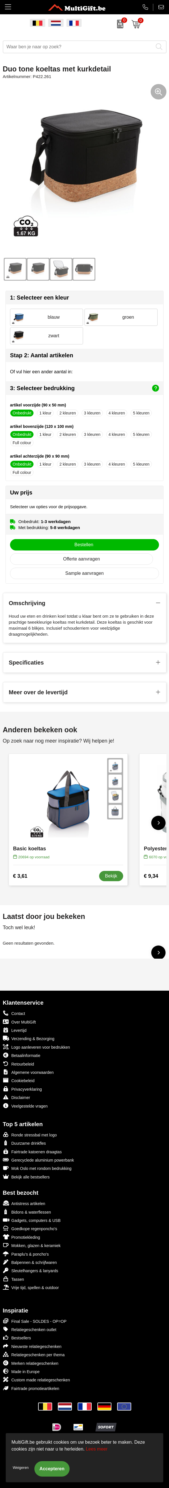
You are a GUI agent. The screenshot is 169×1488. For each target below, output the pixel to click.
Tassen (13, 1279)
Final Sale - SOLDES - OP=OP (35, 1321)
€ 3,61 (20, 876)
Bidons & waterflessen (27, 1211)
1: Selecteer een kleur (39, 297)
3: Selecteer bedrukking (84, 388)
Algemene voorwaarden (28, 1072)
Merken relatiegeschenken (30, 1363)
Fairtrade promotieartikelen (31, 1388)
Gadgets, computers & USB (32, 1220)
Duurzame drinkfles (24, 1143)
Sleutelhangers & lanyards (30, 1270)
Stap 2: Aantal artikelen (41, 355)
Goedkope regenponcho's (30, 1228)
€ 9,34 (151, 876)
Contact (14, 1013)
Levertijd (15, 1030)
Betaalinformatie (21, 1055)
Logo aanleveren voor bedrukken (36, 1047)
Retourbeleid (18, 1063)
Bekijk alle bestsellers (26, 1176)
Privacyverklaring (22, 1089)
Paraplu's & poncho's (26, 1253)
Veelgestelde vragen (25, 1105)
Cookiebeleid (19, 1080)
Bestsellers (17, 1337)
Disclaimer (16, 1097)
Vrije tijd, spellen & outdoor (31, 1287)
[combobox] (78, 47)
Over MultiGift (19, 1021)
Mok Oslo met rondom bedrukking (37, 1168)
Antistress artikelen (24, 1203)
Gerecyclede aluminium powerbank (38, 1159)
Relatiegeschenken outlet (29, 1329)
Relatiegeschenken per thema (34, 1354)
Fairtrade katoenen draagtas (32, 1151)
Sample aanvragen (84, 573)
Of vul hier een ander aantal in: (41, 371)
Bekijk (111, 875)
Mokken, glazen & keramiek (32, 1245)
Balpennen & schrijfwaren (30, 1262)
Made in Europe (21, 1371)
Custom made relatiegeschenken (36, 1379)
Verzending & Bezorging (28, 1038)
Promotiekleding (21, 1237)
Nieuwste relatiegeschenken (32, 1346)
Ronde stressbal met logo (30, 1134)
